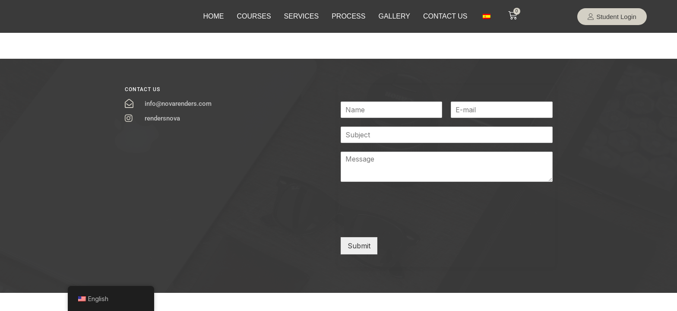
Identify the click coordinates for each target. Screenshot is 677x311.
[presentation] (406, 222)
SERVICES (301, 16)
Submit (359, 245)
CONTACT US (445, 16)
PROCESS (348, 16)
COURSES (254, 16)
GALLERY (394, 16)
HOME (213, 16)
